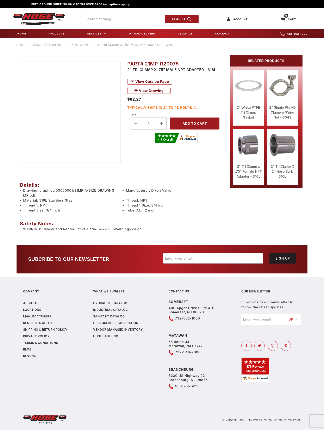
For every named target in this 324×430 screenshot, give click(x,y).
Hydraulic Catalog (110, 303)
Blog (27, 349)
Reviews (30, 356)
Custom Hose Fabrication (115, 323)
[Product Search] (122, 19)
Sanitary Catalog (109, 316)
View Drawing (149, 91)
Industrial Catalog (110, 309)
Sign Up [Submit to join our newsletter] (282, 258)
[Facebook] (246, 346)
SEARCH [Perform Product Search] (181, 19)
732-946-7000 (188, 352)
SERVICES (97, 33)
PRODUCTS (57, 33)
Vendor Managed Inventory (118, 329)
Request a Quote (38, 323)
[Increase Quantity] (162, 123)
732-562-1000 (293, 34)
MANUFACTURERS (142, 33)
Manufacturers (37, 316)
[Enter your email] (213, 258)
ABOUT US (185, 33)
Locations (32, 309)
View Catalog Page (150, 82)
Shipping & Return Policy (45, 329)
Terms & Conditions (40, 342)
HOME (21, 33)
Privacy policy (36, 336)
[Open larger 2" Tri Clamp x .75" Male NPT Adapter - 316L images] (72, 112)
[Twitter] (259, 346)
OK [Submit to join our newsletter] (293, 319)
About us (31, 303)
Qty (134, 114)
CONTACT (222, 33)
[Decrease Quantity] (135, 123)
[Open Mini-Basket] (288, 19)
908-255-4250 (188, 386)
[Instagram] (273, 346)
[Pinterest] (286, 346)
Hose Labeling (105, 336)
